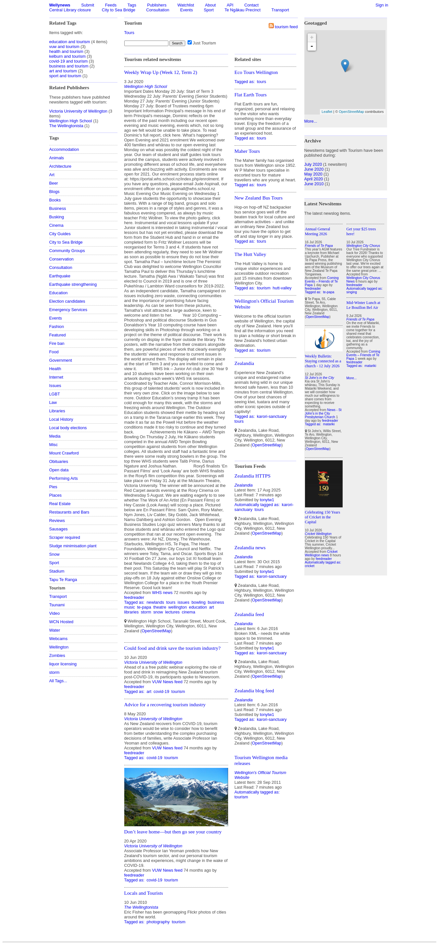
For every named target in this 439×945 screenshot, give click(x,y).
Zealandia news (250, 547)
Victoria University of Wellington (78, 111)
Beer (53, 183)
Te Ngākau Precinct (243, 9)
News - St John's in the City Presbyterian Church (323, 413)
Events (186, 9)
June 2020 (314, 169)
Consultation (157, 9)
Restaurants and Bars (69, 512)
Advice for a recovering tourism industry (165, 704)
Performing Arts (63, 478)
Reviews (57, 520)
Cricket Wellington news (321, 553)
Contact (251, 5)
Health (55, 368)
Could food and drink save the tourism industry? (172, 648)
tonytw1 (267, 499)
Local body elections (68, 427)
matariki (329, 424)
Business (57, 208)
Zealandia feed (249, 614)
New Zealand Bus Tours (259, 197)
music (129, 607)
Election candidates (67, 301)
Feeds (111, 5)
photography (158, 921)
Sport (209, 9)
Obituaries (58, 461)
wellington (177, 607)
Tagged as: (135, 602)
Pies (53, 486)
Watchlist (185, 5)
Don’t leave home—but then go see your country (173, 831)
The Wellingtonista (66, 125)
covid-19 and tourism (68, 61)
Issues (55, 385)
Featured (57, 335)
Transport (280, 9)
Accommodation (64, 149)
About (210, 5)
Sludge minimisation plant (73, 545)
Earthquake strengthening (73, 284)
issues (183, 602)
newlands (155, 602)
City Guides (60, 233)
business (216, 602)
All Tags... (58, 680)
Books (55, 200)
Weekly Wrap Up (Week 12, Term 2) (160, 72)
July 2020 (313, 164)
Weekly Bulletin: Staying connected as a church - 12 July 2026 (323, 361)
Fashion (56, 326)
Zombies (57, 655)
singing (352, 292)
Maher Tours (247, 151)
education (198, 607)
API (230, 5)
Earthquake (59, 275)
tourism (178, 691)
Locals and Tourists (143, 893)
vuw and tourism (64, 46)
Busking (56, 216)
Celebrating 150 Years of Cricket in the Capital (322, 517)
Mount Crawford (64, 453)
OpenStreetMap (156, 630)
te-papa (144, 607)
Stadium (57, 571)
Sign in (381, 5)
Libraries (57, 410)
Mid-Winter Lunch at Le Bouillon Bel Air (363, 305)
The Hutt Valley (250, 254)
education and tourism (69, 41)
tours (170, 602)
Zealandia (244, 363)
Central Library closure (70, 9)
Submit (87, 5)
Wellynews (59, 5)
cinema (188, 612)
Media (55, 436)
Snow (54, 554)
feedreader (134, 597)
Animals (56, 157)
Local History (61, 419)
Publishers (156, 5)
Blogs (54, 191)
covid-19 (161, 691)
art (211, 607)
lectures (172, 612)
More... (310, 121)
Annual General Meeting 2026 (317, 231)
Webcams (58, 638)
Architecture (60, 166)
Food (54, 351)
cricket (310, 566)
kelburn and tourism (67, 56)
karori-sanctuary (272, 416)
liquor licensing (63, 663)
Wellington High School (70, 120)
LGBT (54, 394)
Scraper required (64, 537)
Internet (56, 377)
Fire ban (57, 343)
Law (53, 402)
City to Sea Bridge (118, 9)
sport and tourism (65, 75)
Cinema (56, 225)
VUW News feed (167, 681)
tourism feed (286, 26)
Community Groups (67, 250)
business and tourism (69, 66)
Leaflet (327, 112)
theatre (159, 607)
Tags (132, 5)
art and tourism (63, 70)
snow (158, 612)
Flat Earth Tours (251, 94)
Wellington (59, 647)
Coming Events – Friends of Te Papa (322, 281)
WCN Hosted (61, 621)
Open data (59, 469)
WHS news (162, 592)
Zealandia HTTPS (253, 476)
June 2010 (314, 183)
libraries (131, 612)
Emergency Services (68, 309)
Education (58, 292)
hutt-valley (282, 287)
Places (55, 495)
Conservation (61, 259)
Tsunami (57, 604)
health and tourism (66, 51)
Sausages (58, 529)
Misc (53, 444)
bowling (198, 602)
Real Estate (60, 503)
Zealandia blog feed (254, 690)
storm (54, 672)
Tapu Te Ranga (63, 579)
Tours (129, 32)
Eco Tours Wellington (256, 72)
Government (60, 360)
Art (52, 174)
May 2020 (313, 174)
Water (54, 630)
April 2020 (313, 178)
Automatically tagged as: (258, 504)
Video (54, 613)
